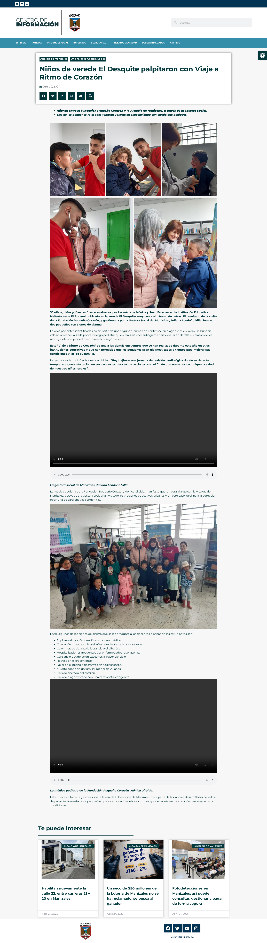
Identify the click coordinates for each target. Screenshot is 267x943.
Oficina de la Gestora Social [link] (88, 58)
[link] (262, 55)
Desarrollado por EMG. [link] (182, 937)
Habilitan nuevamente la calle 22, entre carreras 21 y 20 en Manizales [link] (66, 893)
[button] (43, 96)
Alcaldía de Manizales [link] (53, 58)
